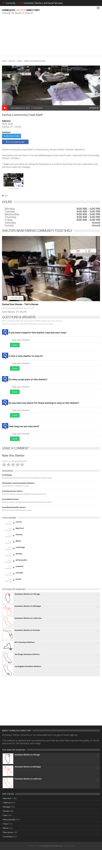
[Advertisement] (51, 36)
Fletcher (19, 534)
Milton (18, 541)
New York (7, 798)
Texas (5, 823)
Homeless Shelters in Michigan (28, 606)
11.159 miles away (15, 298)
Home (4, 61)
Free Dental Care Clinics (12, 491)
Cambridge (20, 547)
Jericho (18, 579)
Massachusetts (9, 819)
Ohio (5, 815)
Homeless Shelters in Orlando (27, 630)
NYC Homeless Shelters (25, 642)
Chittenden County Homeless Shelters (18, 483)
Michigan (6, 806)
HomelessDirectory (21, 10)
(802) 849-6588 (11, 136)
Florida (6, 811)
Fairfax (19, 61)
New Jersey (8, 832)
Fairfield (19, 572)
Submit (15, 345)
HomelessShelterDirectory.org (50, 846)
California (7, 802)
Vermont (12, 61)
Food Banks (7, 475)
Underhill (19, 566)
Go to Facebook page (15, 141)
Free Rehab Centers (10, 499)
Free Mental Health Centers (14, 507)
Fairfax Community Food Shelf (34, 61)
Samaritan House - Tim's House (20, 304)
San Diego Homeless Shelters (27, 654)
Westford (20, 528)
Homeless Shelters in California (28, 618)
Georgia (19, 553)
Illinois (5, 828)
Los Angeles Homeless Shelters (28, 666)
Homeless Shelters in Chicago (27, 594)
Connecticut (7, 836)
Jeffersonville (21, 560)
